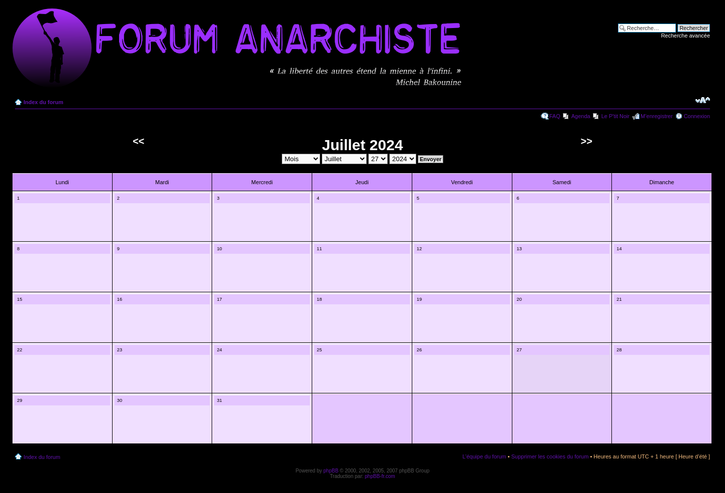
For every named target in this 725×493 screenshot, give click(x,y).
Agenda (580, 116)
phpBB (330, 470)
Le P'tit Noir (615, 116)
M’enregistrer (656, 116)
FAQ (554, 116)
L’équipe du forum (484, 456)
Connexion (696, 116)
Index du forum (43, 102)
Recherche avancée (685, 36)
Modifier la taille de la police (702, 100)
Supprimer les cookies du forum (550, 456)
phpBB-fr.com (380, 476)
